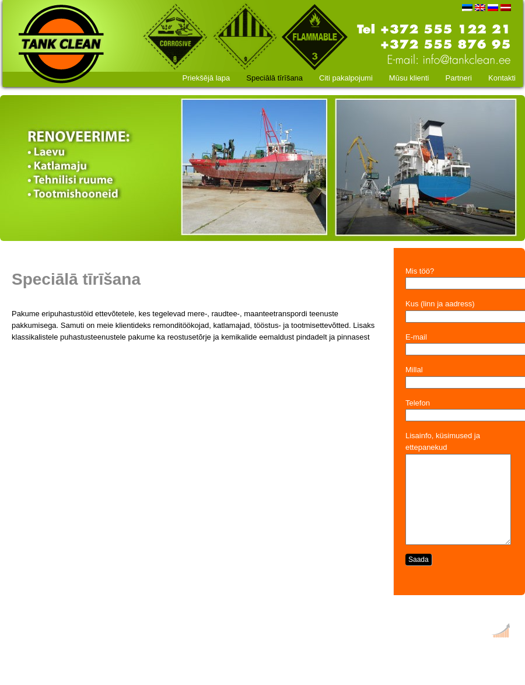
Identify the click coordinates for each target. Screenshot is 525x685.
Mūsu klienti (409, 78)
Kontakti (502, 78)
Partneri (458, 78)
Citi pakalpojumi (346, 78)
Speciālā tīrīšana (274, 78)
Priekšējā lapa (206, 78)
